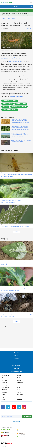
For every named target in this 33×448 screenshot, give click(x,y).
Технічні (19, 377)
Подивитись (16, 362)
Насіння (4, 392)
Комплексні (20, 394)
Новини (8, 18)
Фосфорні (19, 389)
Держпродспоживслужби (14, 61)
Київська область (7, 103)
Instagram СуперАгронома (16, 96)
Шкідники (20, 382)
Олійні (3, 399)
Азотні (18, 387)
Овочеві (19, 380)
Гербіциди (4, 377)
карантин (5, 106)
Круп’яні (19, 375)
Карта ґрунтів (16, 368)
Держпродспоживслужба (9, 100)
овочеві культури (21, 103)
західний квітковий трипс (10, 58)
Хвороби (19, 399)
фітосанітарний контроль (10, 109)
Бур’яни (4, 389)
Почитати (16, 358)
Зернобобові (5, 397)
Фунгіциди (4, 380)
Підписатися (27, 416)
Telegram (23, 95)
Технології (16, 355)
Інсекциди (4, 382)
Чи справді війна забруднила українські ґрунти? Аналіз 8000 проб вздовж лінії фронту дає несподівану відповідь (16, 14)
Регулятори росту (6, 385)
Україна (13, 18)
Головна (3, 18)
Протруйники (5, 387)
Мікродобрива (20, 397)
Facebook (18, 95)
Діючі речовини (16, 365)
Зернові (4, 394)
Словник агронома (16, 371)
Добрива (19, 385)
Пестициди (5, 375)
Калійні (19, 392)
